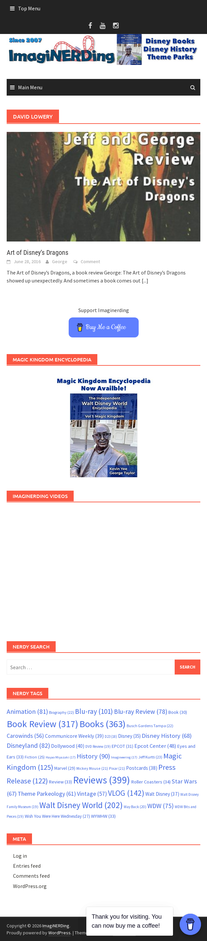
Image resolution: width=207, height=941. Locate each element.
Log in (20, 855)
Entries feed (27, 865)
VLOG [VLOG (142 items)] (126, 793)
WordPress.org (30, 886)
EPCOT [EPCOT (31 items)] (122, 746)
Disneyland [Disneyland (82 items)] (28, 745)
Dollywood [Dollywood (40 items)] (67, 746)
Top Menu (29, 8)
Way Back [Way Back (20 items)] (135, 806)
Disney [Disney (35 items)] (129, 736)
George (59, 261)
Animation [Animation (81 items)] (27, 711)
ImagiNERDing (55, 926)
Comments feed (31, 875)
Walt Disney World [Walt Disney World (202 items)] (81, 805)
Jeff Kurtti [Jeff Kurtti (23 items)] (150, 756)
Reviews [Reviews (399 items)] (101, 780)
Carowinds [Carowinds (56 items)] (25, 735)
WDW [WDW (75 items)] (160, 806)
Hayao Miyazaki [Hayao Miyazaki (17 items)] (61, 757)
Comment (90, 261)
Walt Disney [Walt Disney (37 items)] (162, 794)
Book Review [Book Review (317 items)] (42, 724)
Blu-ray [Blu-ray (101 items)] (94, 711)
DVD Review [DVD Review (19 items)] (98, 746)
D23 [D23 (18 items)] (111, 736)
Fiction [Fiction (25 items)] (35, 756)
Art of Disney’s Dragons (37, 252)
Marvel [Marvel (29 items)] (64, 768)
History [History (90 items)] (93, 756)
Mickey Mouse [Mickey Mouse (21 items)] (92, 768)
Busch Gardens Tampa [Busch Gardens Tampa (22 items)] (150, 725)
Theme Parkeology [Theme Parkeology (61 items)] (47, 793)
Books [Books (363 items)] (102, 724)
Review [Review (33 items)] (60, 782)
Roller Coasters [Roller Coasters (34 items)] (151, 782)
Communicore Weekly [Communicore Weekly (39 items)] (74, 736)
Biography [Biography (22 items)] (61, 712)
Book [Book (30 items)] (177, 712)
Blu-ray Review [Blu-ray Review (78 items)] (140, 711)
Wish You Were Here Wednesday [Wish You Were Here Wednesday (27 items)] (57, 816)
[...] (145, 280)
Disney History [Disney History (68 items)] (167, 735)
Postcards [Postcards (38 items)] (141, 768)
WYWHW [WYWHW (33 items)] (103, 816)
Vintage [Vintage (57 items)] (92, 793)
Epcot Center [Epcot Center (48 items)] (155, 745)
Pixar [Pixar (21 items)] (117, 768)
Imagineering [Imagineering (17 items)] (124, 757)
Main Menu (30, 87)
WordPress (59, 933)
